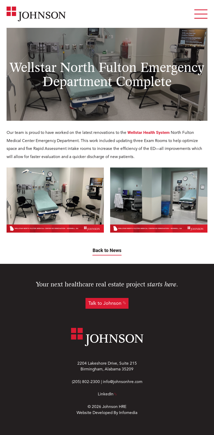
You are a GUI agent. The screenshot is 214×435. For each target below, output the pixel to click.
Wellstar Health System (148, 132)
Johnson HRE (114, 407)
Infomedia (128, 413)
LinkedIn (107, 394)
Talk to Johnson (104, 303)
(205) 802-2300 (86, 382)
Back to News (107, 250)
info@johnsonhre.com (122, 382)
